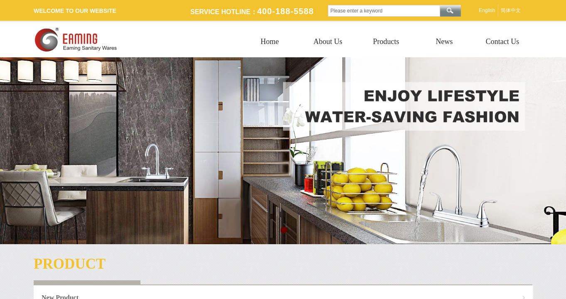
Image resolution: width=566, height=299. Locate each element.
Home (270, 41)
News (444, 41)
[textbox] (384, 11)
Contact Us (502, 41)
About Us (327, 41)
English (487, 10)
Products (386, 41)
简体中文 (511, 10)
